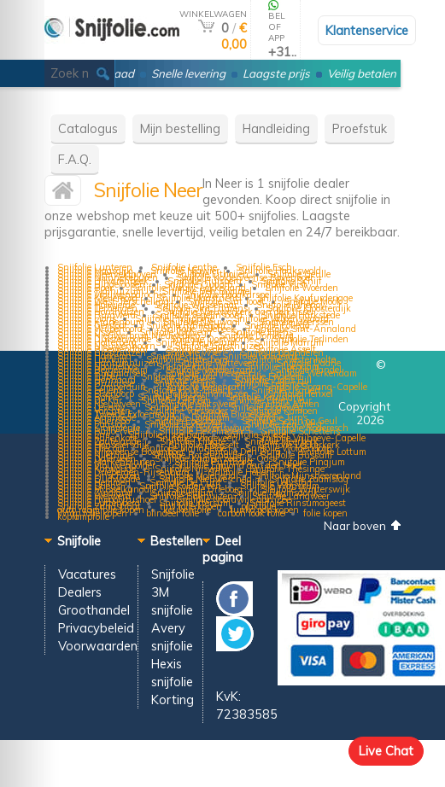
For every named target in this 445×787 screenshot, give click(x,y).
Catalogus (88, 128)
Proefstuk (359, 128)
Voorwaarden (98, 646)
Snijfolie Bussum (296, 455)
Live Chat (386, 751)
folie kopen (325, 513)
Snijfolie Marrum (289, 342)
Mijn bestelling (180, 128)
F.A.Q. (74, 159)
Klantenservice (366, 30)
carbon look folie (251, 513)
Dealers (80, 592)
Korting (172, 699)
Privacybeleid (96, 628)
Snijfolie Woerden (301, 288)
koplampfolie (83, 516)
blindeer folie (172, 513)
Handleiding (276, 128)
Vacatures (87, 574)
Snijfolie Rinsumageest (297, 503)
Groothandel (94, 610)
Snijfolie (173, 574)
